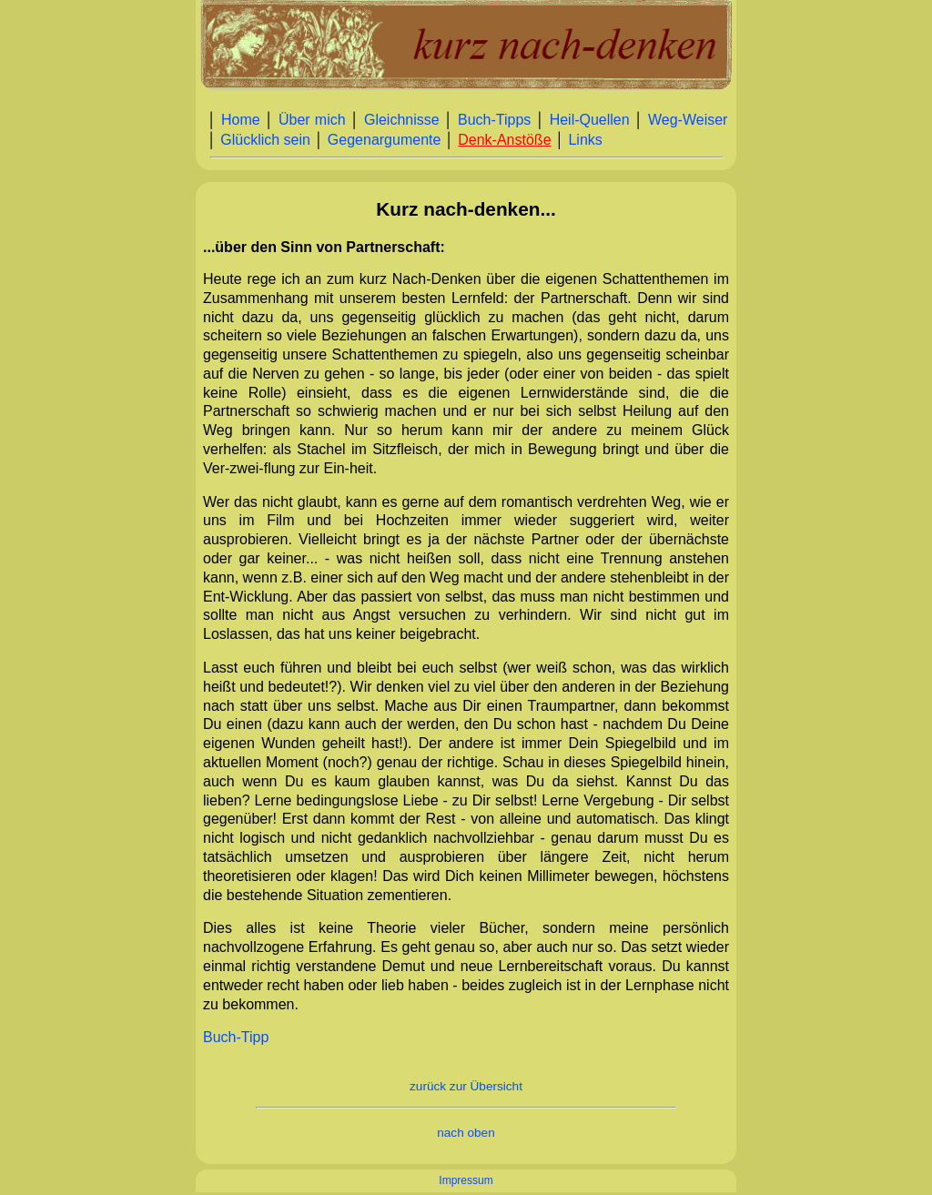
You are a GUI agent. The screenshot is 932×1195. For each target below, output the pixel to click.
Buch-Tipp (235, 1037)
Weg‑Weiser (687, 119)
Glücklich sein (265, 139)
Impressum (465, 1180)
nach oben (466, 1132)
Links (585, 139)
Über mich (312, 119)
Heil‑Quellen (590, 119)
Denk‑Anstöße (504, 139)
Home (240, 119)
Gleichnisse (402, 119)
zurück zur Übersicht (466, 1086)
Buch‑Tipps (494, 119)
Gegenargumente (384, 139)
